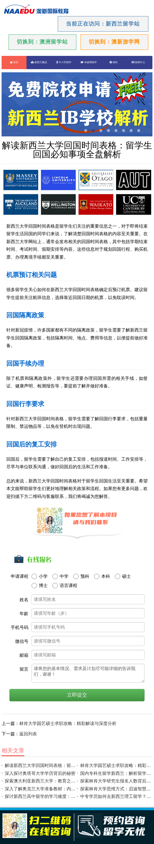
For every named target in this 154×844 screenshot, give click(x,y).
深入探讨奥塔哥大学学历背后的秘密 (40, 773)
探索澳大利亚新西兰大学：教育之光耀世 (44, 780)
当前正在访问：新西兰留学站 (103, 24)
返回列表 (28, 733)
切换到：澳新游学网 (114, 42)
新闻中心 (138, 62)
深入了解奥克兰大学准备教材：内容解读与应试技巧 (55, 788)
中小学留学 (63, 62)
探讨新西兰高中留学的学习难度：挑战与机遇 (49, 796)
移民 (114, 62)
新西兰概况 (39, 62)
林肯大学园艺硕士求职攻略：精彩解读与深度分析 (67, 723)
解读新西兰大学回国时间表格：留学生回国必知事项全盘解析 (64, 765)
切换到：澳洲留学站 (42, 42)
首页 (14, 62)
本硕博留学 (88, 62)
